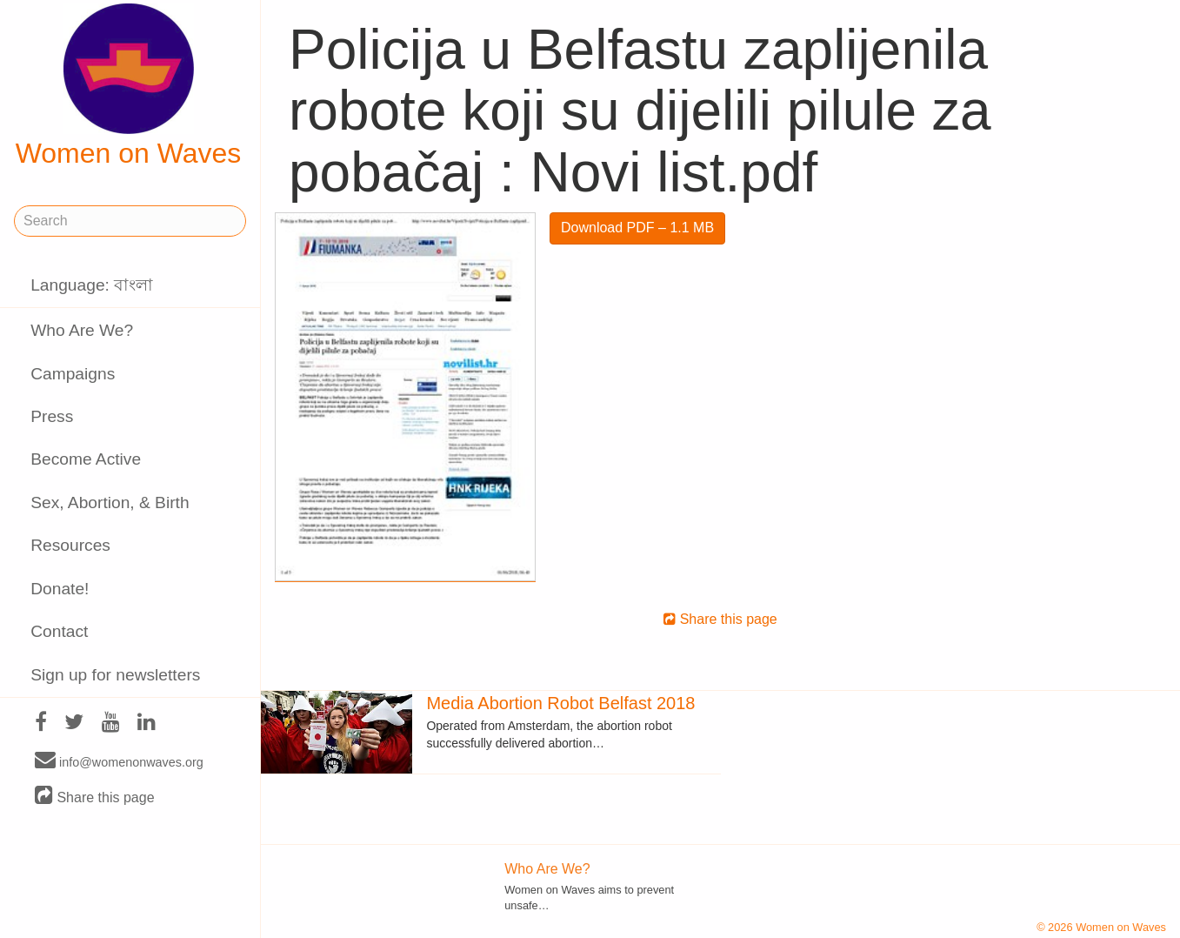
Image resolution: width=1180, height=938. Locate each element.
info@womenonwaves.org (119, 761)
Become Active (85, 459)
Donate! (59, 589)
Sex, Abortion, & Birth (109, 502)
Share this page (95, 796)
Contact (59, 631)
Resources (70, 545)
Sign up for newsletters (115, 675)
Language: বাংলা (91, 285)
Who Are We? (81, 330)
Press (51, 416)
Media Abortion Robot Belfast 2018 (560, 703)
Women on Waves (129, 86)
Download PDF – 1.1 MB (637, 227)
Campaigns (72, 374)
